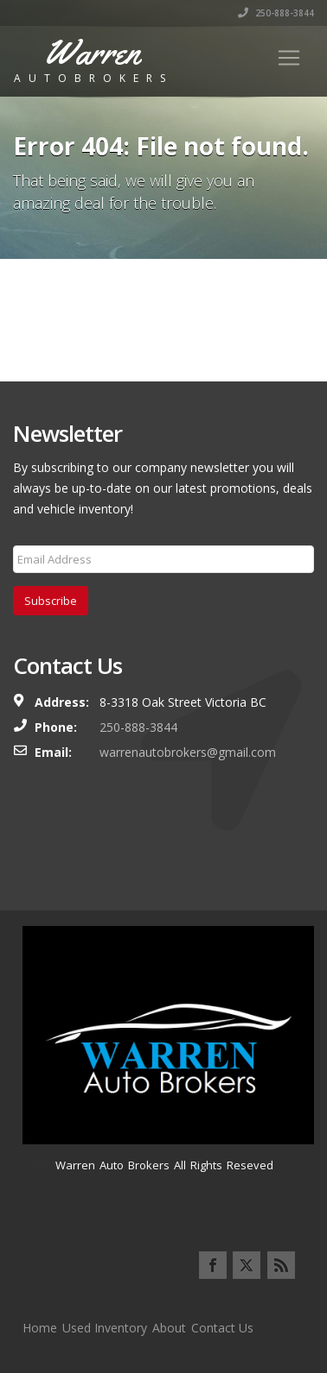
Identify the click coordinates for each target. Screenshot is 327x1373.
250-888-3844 (276, 13)
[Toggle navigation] (289, 58)
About (169, 1327)
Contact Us (222, 1327)
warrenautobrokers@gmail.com (187, 752)
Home (39, 1327)
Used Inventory (104, 1327)
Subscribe (50, 600)
